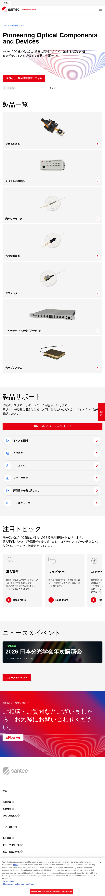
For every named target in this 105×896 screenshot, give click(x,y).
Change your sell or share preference (19, 884)
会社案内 (7, 838)
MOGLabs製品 (10, 816)
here (15, 865)
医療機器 (7, 809)
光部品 (6, 3)
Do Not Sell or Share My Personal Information (51, 891)
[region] (52, 877)
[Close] (100, 862)
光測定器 (7, 802)
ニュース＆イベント (16, 677)
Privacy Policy (9, 881)
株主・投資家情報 (11, 852)
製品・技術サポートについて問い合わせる (52, 426)
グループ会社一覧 (11, 845)
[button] (50, 88)
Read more (19, 600)
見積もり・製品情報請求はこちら (24, 78)
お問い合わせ (13, 737)
